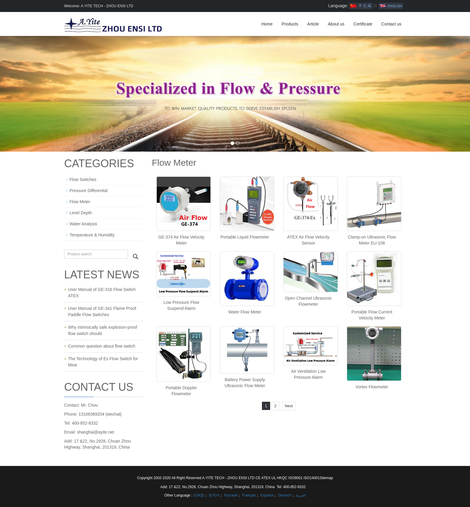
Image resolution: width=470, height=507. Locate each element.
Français (248, 495)
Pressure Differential (89, 190)
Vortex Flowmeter (371, 386)
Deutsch (284, 495)
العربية (300, 495)
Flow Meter (80, 201)
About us (336, 24)
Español (266, 495)
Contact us (391, 24)
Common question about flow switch (101, 346)
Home (266, 24)
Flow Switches (83, 179)
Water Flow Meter (244, 312)
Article (313, 24)
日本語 (198, 495)
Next (289, 406)
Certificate (362, 24)
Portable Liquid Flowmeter (244, 237)
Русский (230, 495)
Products (290, 24)
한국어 (213, 495)
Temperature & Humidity (92, 235)
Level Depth (81, 212)
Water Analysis (83, 223)
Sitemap (326, 478)
